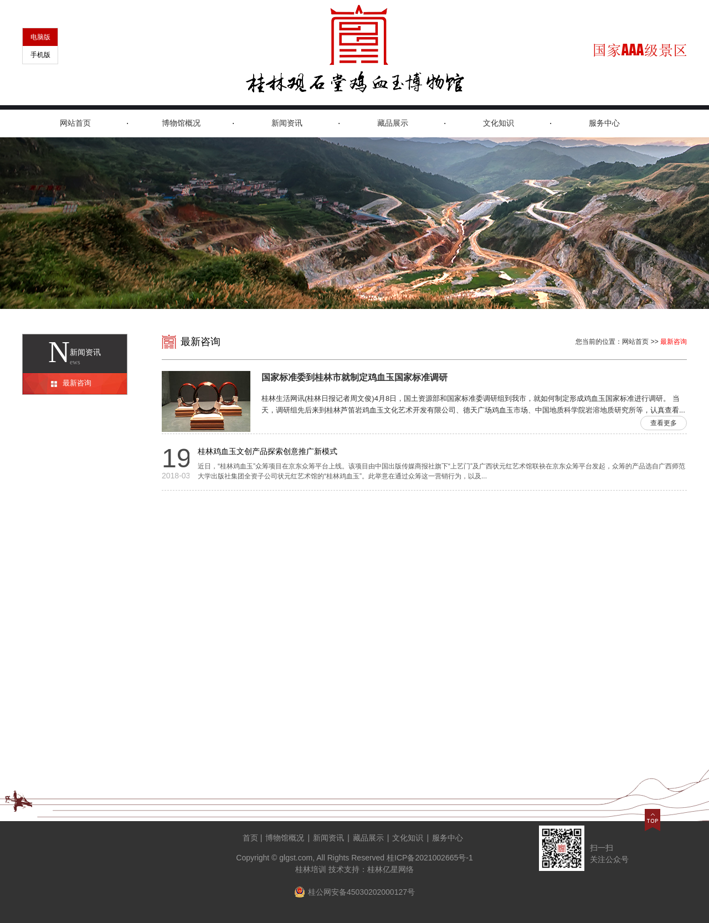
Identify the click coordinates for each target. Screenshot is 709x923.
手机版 (40, 55)
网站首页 (75, 123)
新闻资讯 (286, 123)
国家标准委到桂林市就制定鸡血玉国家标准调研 (354, 377)
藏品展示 (392, 123)
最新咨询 (77, 383)
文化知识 (498, 123)
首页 (250, 837)
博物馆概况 (181, 123)
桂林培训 (310, 869)
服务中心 (604, 123)
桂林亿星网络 (390, 869)
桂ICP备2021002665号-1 (430, 857)
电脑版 (40, 37)
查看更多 (663, 423)
